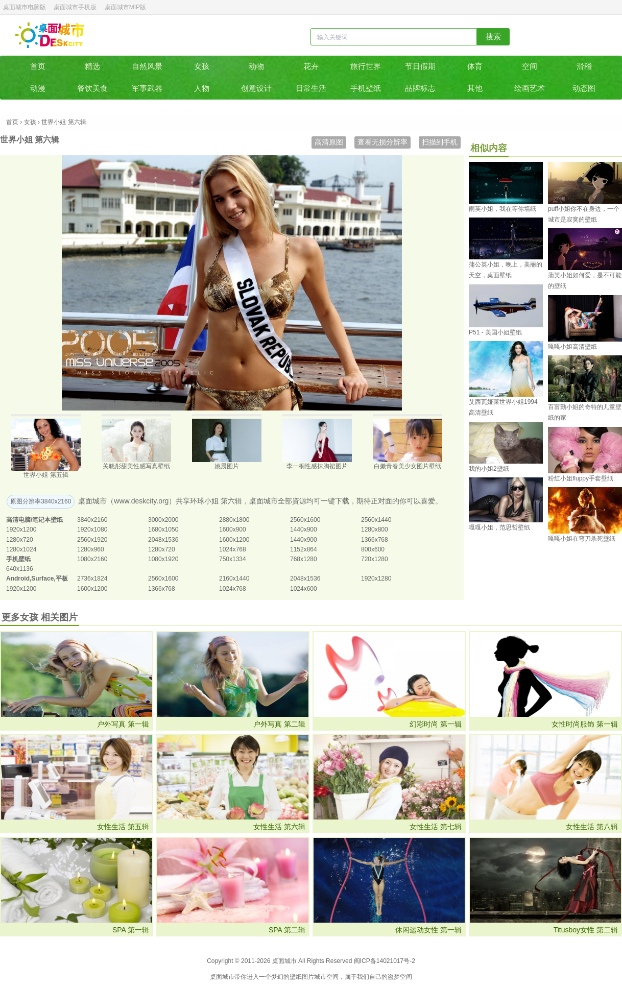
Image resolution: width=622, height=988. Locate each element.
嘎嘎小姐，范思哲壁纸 (499, 527)
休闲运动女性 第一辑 (428, 930)
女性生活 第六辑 (279, 827)
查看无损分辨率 (382, 142)
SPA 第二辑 (287, 930)
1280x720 (19, 539)
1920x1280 (376, 578)
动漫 (37, 88)
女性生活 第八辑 (592, 827)
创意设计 (256, 88)
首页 (37, 66)
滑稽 (584, 66)
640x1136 (19, 568)
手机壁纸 (365, 88)
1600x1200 (234, 539)
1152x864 (303, 549)
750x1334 (232, 559)
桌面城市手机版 (75, 7)
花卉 (311, 66)
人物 (201, 88)
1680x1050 (163, 529)
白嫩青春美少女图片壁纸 (407, 466)
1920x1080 (92, 529)
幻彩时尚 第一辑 (436, 724)
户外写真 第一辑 (123, 724)
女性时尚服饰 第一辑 (585, 724)
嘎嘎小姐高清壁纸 (572, 346)
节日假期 (420, 66)
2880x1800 (234, 519)
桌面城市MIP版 (125, 7)
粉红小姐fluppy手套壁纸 (580, 478)
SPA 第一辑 (130, 930)
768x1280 (303, 559)
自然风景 (147, 66)
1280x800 (374, 529)
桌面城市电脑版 (24, 7)
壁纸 (296, 976)
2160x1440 (234, 578)
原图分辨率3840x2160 (40, 501)
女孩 (201, 66)
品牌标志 (420, 88)
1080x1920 (163, 559)
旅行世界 (365, 66)
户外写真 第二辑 (279, 724)
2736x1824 (92, 578)
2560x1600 (305, 519)
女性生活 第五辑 (123, 827)
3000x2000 (163, 519)
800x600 (373, 549)
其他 (475, 88)
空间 (529, 66)
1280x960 (90, 549)
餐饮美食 (92, 88)
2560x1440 (376, 519)
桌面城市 (49, 35)
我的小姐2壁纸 (489, 468)
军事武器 (147, 88)
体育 (475, 66)
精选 (92, 66)
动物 (256, 66)
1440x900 (303, 529)
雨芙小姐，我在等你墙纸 (502, 208)
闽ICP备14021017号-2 (384, 961)
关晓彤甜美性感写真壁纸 (136, 466)
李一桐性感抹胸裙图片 (317, 466)
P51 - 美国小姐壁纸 (495, 332)
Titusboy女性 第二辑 (586, 930)
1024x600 (303, 588)
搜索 (493, 36)
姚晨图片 (226, 466)
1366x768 (374, 539)
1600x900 (232, 529)
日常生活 (311, 88)
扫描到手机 (440, 142)
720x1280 (374, 559)
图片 (308, 976)
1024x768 (232, 549)
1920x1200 (21, 529)
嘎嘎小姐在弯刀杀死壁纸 (581, 538)
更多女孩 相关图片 (40, 617)
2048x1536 (163, 539)
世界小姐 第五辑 (45, 474)
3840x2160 (92, 519)
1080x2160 (92, 559)
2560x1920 (92, 539)
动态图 (583, 88)
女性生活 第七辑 (436, 827)
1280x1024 (21, 549)
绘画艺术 (529, 88)
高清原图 (329, 142)
